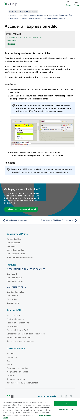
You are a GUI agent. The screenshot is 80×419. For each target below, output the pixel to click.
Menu (76, 5)
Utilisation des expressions (54, 18)
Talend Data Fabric (15, 281)
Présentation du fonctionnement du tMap (25, 18)
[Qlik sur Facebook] (71, 396)
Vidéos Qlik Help (14, 239)
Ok (66, 403)
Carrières (11, 375)
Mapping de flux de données (60, 15)
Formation (11, 246)
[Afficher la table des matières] (5, 11)
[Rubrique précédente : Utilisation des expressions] (20, 220)
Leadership (12, 357)
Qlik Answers (12, 295)
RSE (8, 361)
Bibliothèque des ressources (20, 257)
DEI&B (9, 364)
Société (10, 353)
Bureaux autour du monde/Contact (22, 383)
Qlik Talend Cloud (14, 278)
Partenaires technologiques (19, 337)
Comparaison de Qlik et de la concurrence (26, 334)
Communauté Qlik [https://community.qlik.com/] (47, 396)
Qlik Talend (12, 274)
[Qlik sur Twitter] (61, 396)
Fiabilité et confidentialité (18, 323)
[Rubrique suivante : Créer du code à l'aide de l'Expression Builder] (59, 220)
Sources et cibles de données (20, 341)
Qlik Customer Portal (16, 254)
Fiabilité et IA (12, 326)
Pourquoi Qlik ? (13, 315)
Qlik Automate (13, 303)
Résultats (11, 44)
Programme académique (18, 368)
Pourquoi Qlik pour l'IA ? (17, 330)
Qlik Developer (13, 243)
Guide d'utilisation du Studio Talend (23, 12)
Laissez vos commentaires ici (21, 209)
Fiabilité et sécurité (15, 319)
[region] (40, 408)
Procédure (12, 40)
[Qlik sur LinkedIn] (66, 396)
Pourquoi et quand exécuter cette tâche (24, 37)
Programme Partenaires (17, 372)
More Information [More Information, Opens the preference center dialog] (66, 409)
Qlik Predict (12, 299)
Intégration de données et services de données (27, 15)
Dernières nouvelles (16, 379)
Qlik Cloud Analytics (15, 292)
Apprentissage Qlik (15, 250)
